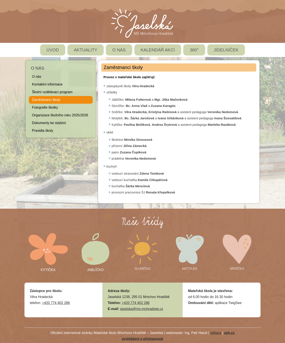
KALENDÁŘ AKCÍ (158, 50)
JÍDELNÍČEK (226, 50)
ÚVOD (53, 50)
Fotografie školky (45, 107)
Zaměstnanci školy (46, 100)
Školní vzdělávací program (52, 92)
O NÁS (119, 50)
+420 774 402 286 (56, 303)
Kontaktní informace (47, 84)
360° (194, 50)
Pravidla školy (42, 130)
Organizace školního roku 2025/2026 (60, 115)
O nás (36, 76)
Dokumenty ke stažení (49, 123)
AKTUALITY (85, 50)
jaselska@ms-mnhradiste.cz (141, 309)
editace (215, 333)
